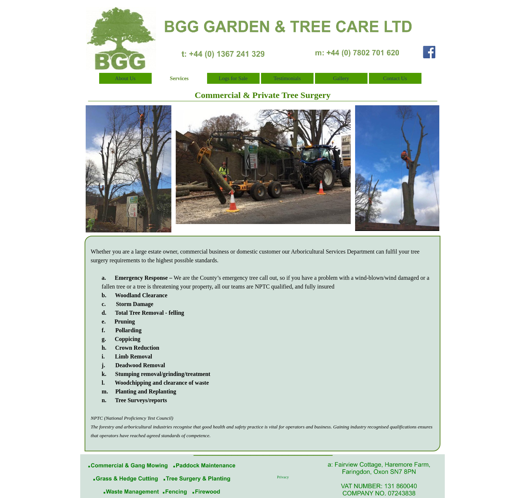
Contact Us (395, 78)
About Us (125, 78)
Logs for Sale (233, 78)
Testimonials (287, 78)
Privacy (283, 477)
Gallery (341, 78)
